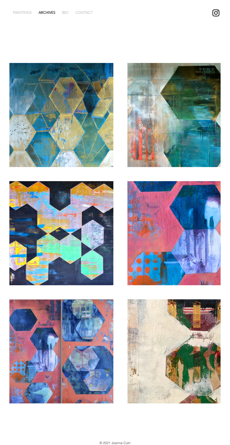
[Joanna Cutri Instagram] (216, 13)
